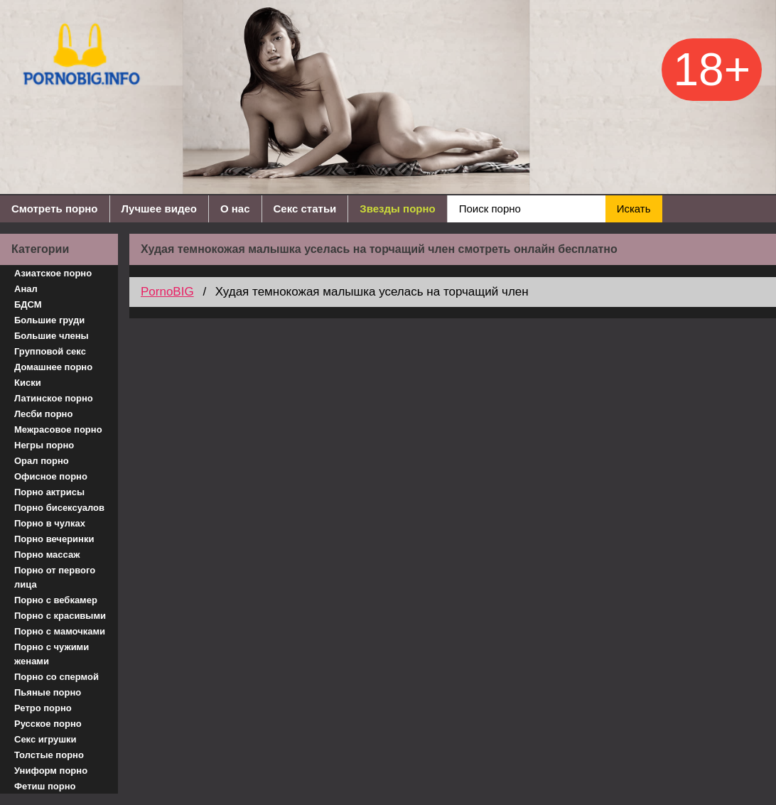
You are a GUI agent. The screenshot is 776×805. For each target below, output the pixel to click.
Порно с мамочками (59, 631)
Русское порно (48, 723)
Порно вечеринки (54, 539)
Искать (634, 208)
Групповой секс (50, 351)
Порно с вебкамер (55, 600)
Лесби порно (43, 414)
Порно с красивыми (60, 615)
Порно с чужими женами (51, 654)
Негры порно (44, 445)
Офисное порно (50, 476)
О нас (235, 208)
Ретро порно (43, 708)
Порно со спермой (56, 676)
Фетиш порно (45, 786)
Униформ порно (50, 770)
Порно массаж (47, 554)
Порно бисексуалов (59, 507)
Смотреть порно (54, 208)
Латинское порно (53, 398)
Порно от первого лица (54, 577)
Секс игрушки (45, 739)
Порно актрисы (49, 492)
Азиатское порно (53, 273)
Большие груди (49, 320)
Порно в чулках (49, 523)
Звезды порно (397, 208)
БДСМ (28, 304)
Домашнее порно (53, 367)
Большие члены (51, 335)
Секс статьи (305, 208)
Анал (26, 288)
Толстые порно (49, 755)
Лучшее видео (159, 208)
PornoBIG (167, 291)
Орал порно (41, 460)
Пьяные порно (47, 692)
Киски (27, 382)
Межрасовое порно (58, 429)
